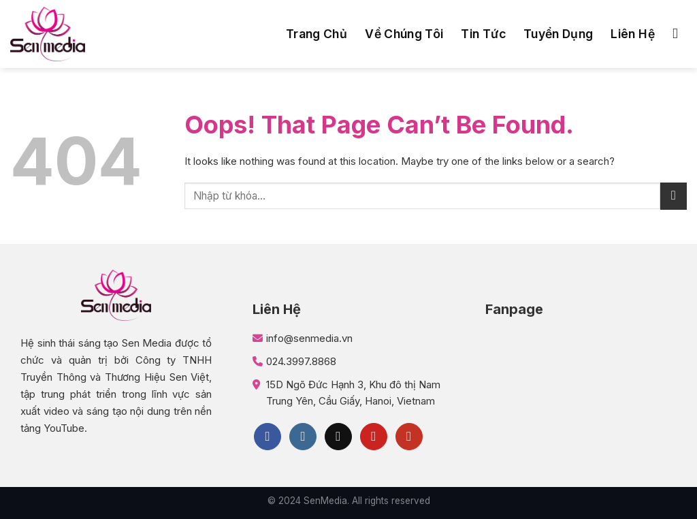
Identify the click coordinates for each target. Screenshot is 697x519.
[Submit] (673, 196)
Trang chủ (316, 34)
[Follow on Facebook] (267, 436)
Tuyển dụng (558, 34)
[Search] (679, 33)
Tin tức (483, 34)
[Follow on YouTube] (409, 436)
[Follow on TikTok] (338, 436)
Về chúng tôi (404, 34)
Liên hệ (632, 34)
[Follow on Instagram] (303, 436)
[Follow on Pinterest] (373, 436)
